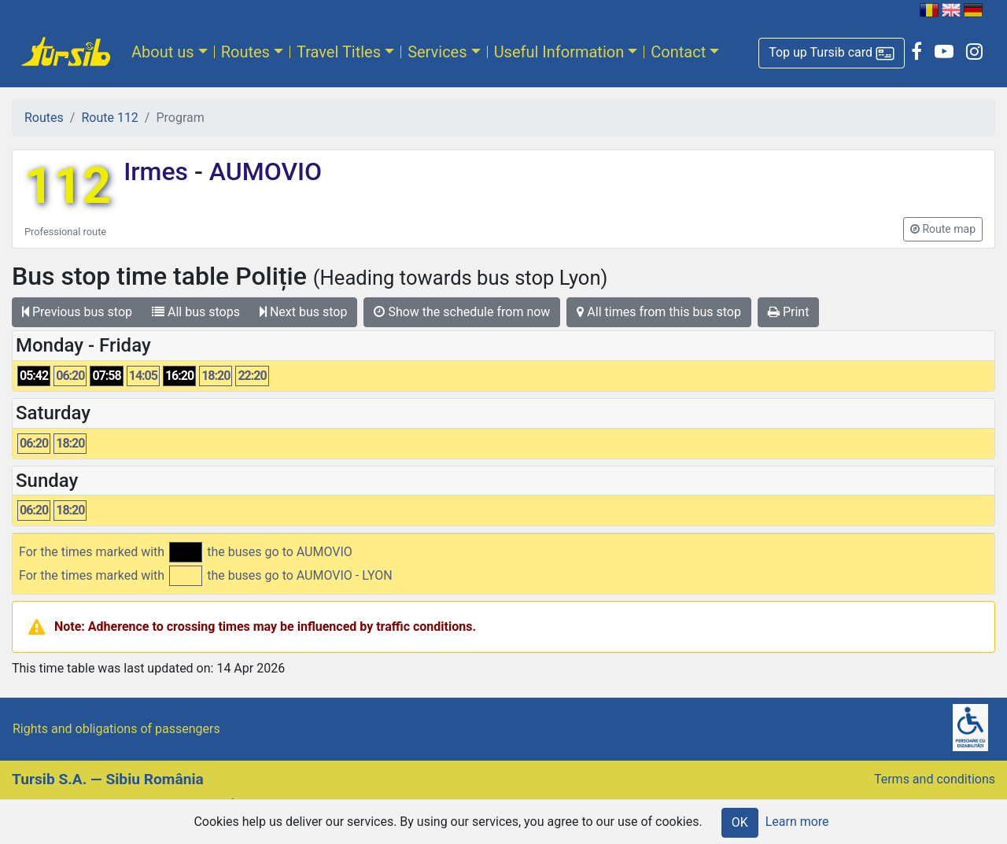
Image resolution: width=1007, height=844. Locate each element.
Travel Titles (339, 52)
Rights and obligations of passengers (116, 728)
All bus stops (196, 311)
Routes (245, 52)
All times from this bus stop (659, 311)
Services (437, 52)
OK (740, 822)
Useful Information (559, 52)
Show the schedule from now (462, 311)
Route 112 (109, 117)
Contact (678, 52)
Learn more (797, 821)
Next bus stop (304, 311)
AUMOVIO (262, 171)
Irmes (159, 171)
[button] (831, 53)
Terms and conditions (934, 779)
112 (67, 186)
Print (788, 311)
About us (162, 52)
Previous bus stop (77, 311)
